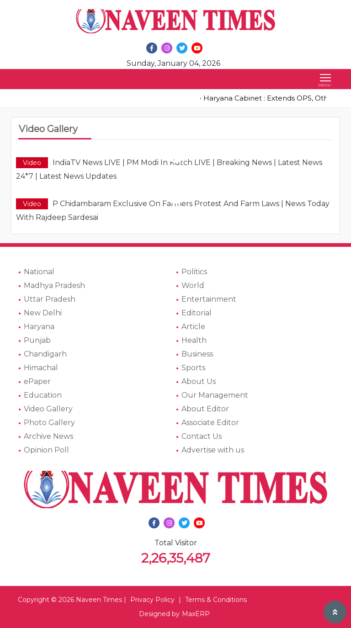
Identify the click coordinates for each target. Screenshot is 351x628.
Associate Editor (210, 422)
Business (197, 354)
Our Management (214, 395)
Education (43, 395)
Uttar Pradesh (49, 299)
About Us (198, 381)
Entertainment (208, 299)
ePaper (37, 381)
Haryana (39, 326)
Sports (193, 367)
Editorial (196, 313)
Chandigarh (45, 354)
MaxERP (196, 614)
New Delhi (43, 313)
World (192, 285)
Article (193, 326)
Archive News (48, 436)
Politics (194, 271)
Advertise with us (212, 450)
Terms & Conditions (216, 600)
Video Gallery (48, 408)
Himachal (41, 367)
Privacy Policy (152, 600)
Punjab (37, 340)
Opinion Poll (46, 450)
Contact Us (201, 436)
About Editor (205, 408)
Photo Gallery (49, 422)
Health (194, 340)
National (39, 271)
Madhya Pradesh (54, 285)
